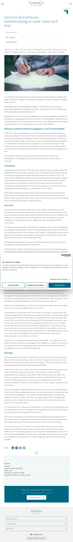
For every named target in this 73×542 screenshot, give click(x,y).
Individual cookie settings (58, 279)
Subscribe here (35, 497)
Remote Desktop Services (36, 538)
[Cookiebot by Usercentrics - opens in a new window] (63, 255)
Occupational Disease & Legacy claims (17, 475)
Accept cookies (60, 285)
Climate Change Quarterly (13, 468)
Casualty (7, 466)
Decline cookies (13, 285)
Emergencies (38, 534)
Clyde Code (8, 470)
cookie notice (34, 267)
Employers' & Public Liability (14, 473)
